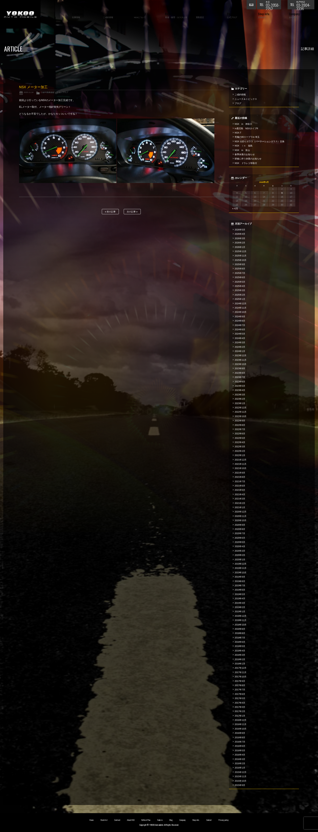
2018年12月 (240, 616)
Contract (117, 820)
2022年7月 (240, 429)
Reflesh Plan (145, 820)
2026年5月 (240, 229)
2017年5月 (240, 698)
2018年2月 (240, 659)
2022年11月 (240, 412)
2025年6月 (240, 277)
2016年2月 (240, 763)
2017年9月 (240, 681)
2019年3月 (240, 603)
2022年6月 (240, 433)
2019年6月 (240, 590)
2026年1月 (240, 247)
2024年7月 (240, 325)
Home (91, 820)
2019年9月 (240, 577)
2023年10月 (240, 364)
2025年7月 (240, 273)
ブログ (65, 92)
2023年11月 (240, 360)
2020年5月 (240, 542)
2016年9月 (240, 733)
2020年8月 (240, 529)
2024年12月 (240, 303)
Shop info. (195, 820)
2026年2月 (240, 242)
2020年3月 (240, 551)
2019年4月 (240, 598)
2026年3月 (240, 238)
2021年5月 (240, 490)
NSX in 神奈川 (243, 124)
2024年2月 (240, 347)
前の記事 (110, 211)
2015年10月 (240, 781)
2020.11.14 (28, 92)
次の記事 (132, 211)
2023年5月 (240, 386)
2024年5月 (240, 334)
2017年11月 (240, 672)
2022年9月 (240, 420)
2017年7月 (240, 689)
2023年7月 (240, 377)
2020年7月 (240, 533)
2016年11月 (240, 724)
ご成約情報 (240, 94)
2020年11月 (240, 516)
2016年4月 (240, 754)
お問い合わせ (252, 5)
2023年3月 (240, 394)
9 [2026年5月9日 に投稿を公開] (282, 193)
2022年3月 (240, 446)
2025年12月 (240, 251)
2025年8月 (240, 268)
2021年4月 (240, 494)
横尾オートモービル (20, 14)
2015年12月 (240, 772)
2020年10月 (240, 520)
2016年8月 (240, 737)
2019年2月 (240, 607)
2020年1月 (240, 559)
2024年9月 (240, 316)
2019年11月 (240, 568)
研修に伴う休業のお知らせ (248, 158)
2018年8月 (240, 633)
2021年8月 (240, 477)
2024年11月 (240, 308)
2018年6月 (240, 642)
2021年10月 (240, 468)
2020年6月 (240, 538)
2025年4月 (240, 286)
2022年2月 (240, 451)
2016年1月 (240, 767)
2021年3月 (240, 498)
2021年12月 (240, 460)
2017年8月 (240, 685)
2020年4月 (240, 546)
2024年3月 (240, 342)
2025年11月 (240, 255)
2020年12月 (240, 511)
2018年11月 (240, 620)
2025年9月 (240, 264)
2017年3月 (240, 707)
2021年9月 (240, 472)
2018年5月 (240, 646)
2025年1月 (240, 299)
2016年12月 (240, 720)
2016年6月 (240, 746)
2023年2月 (240, 399)
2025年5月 (240, 282)
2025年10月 (240, 260)
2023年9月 (240, 368)
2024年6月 (240, 329)
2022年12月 (240, 407)
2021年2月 (240, 503)
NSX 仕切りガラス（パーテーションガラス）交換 (259, 141)
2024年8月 (240, 321)
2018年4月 (240, 650)
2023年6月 (240, 381)
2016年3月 (240, 759)
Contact (209, 820)
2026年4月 (240, 234)
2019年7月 (240, 585)
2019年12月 (240, 564)
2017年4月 (240, 703)
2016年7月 (240, 742)
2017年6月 (240, 694)
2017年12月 (240, 668)
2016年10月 (240, 729)
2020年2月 (240, 555)
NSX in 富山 (242, 150)
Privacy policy (223, 820)
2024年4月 (240, 338)
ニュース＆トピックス (50, 92)
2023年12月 (240, 355)
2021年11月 (240, 464)
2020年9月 (240, 525)
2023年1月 (240, 403)
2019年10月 (240, 572)
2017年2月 (240, 711)
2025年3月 (240, 290)
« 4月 (235, 208)
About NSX (131, 820)
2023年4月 (240, 390)
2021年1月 (240, 507)
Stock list (103, 820)
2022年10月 (240, 416)
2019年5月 (240, 594)
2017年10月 (240, 676)
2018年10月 (240, 624)
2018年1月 (240, 663)
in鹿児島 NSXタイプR (246, 128)
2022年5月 (240, 438)
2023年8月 (240, 373)
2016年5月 (240, 750)
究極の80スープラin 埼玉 (247, 137)
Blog (171, 820)
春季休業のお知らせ (245, 154)
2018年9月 (240, 629)
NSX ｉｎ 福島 (243, 145)
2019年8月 (240, 581)
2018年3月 (240, 655)
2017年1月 (240, 716)
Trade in (160, 820)
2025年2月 (240, 295)
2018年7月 (240, 637)
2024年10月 (240, 312)
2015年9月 (240, 785)
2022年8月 (240, 425)
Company (182, 820)
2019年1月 (240, 611)
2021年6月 (240, 485)
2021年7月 (240, 481)
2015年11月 (240, 776)
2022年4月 (240, 442)
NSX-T (238, 132)
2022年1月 (240, 455)
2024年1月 (240, 351)
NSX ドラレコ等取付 (246, 163)
